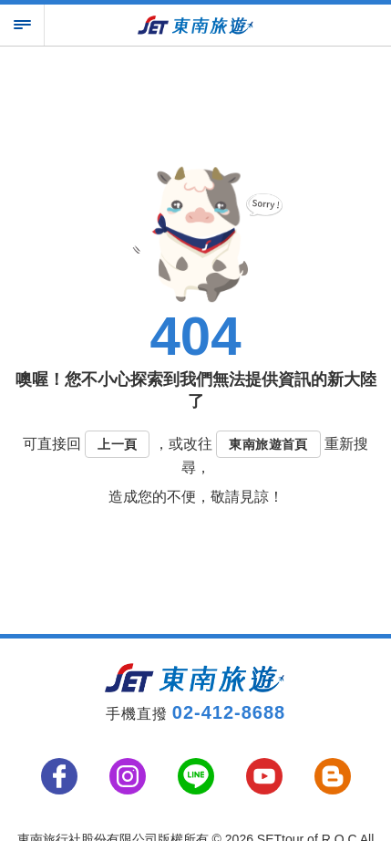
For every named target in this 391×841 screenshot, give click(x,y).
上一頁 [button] (117, 444)
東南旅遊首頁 (268, 444)
